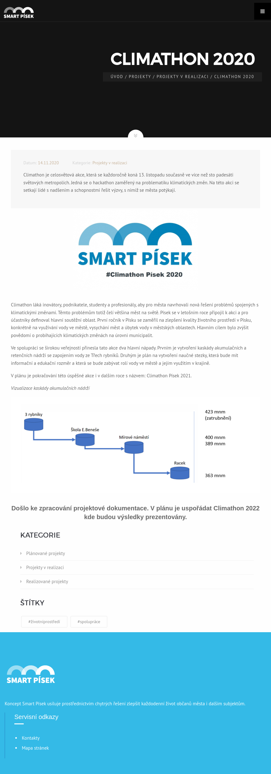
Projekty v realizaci (183, 76)
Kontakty (31, 738)
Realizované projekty (47, 581)
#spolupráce (89, 621)
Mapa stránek (35, 748)
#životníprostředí (44, 621)
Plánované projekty (45, 553)
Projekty (140, 76)
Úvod (117, 76)
